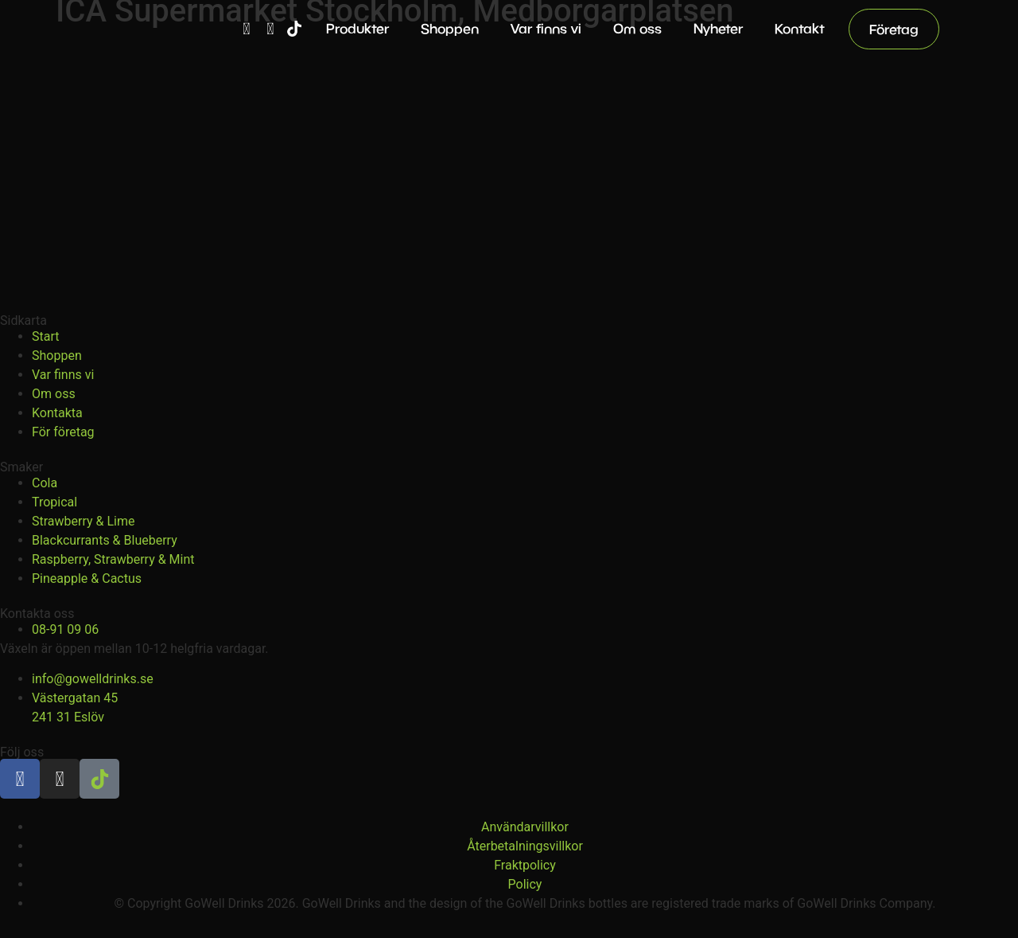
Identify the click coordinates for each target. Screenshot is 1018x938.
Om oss (637, 28)
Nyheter (718, 28)
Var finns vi (546, 28)
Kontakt (800, 28)
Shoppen (450, 28)
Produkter (357, 28)
